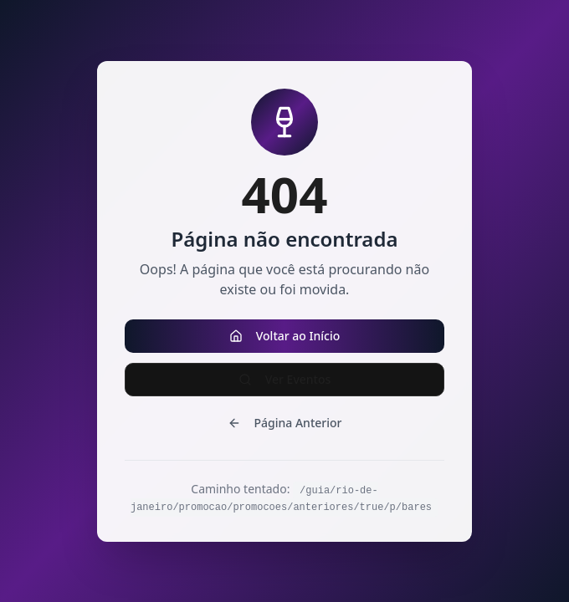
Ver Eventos (284, 379)
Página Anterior (285, 423)
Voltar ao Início (285, 336)
